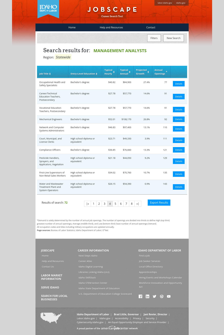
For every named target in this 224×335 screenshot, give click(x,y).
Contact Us (48, 266)
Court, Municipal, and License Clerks (50, 140)
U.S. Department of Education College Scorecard (105, 293)
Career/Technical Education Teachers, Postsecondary (49, 96)
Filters (154, 38)
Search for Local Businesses (54, 297)
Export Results (159, 202)
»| (137, 203)
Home (72, 27)
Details (178, 83)
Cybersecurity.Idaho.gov (90, 322)
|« (87, 203)
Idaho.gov (104, 318)
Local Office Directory (151, 266)
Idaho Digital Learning (91, 266)
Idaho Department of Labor (159, 250)
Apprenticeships (148, 272)
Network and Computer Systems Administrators (51, 129)
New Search (173, 38)
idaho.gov (180, 2)
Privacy (137, 318)
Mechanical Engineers (50, 119)
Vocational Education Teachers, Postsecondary (52, 109)
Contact (150, 27)
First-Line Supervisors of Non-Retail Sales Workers (52, 174)
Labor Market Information (51, 277)
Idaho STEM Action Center (93, 282)
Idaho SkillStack (87, 277)
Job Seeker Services (149, 261)
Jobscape (48, 250)
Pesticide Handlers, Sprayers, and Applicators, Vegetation (51, 161)
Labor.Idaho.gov (86, 318)
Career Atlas (85, 261)
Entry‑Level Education (83, 73)
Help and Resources (111, 27)
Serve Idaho (50, 287)
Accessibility (121, 318)
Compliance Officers (49, 149)
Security (150, 318)
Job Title (43, 73)
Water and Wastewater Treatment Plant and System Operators (51, 187)
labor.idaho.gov (165, 2)
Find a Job (144, 255)
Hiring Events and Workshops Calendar (160, 277)
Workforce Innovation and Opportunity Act (160, 284)
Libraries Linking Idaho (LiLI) (94, 272)
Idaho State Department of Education (99, 288)
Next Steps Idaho (88, 255)
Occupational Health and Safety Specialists (52, 84)
